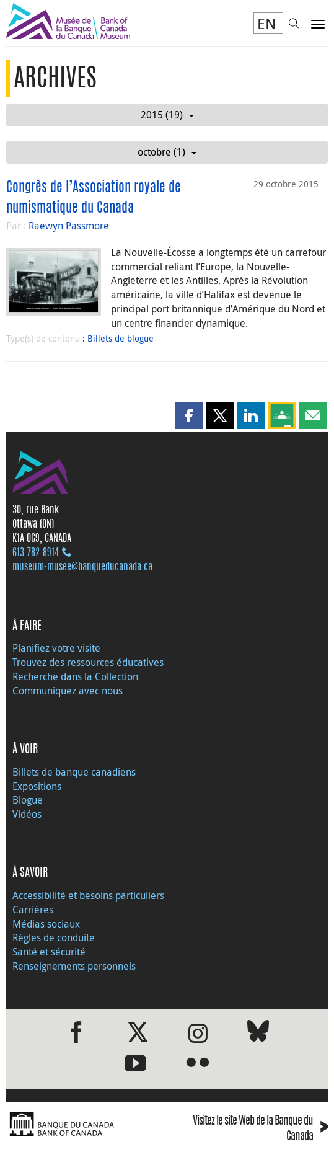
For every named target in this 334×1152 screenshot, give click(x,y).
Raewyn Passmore (69, 226)
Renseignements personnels (74, 966)
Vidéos (27, 814)
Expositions (36, 786)
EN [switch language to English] (266, 23)
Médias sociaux (46, 924)
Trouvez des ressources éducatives (88, 662)
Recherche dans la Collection (75, 676)
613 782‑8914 (35, 553)
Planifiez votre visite (56, 648)
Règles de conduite (53, 937)
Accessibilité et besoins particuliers (88, 895)
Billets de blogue (120, 338)
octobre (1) (167, 152)
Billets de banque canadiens (74, 772)
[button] (189, 415)
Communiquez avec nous (67, 691)
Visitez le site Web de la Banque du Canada (260, 1129)
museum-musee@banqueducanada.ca (82, 567)
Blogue (27, 800)
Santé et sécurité (49, 952)
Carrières (32, 909)
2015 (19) (167, 115)
